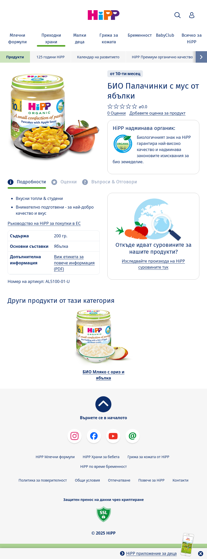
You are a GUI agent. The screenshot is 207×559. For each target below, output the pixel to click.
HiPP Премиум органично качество (162, 56)
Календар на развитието (98, 56)
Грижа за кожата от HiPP (148, 456)
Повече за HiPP (151, 480)
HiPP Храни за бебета (101, 456)
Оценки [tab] (68, 182)
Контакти (180, 480)
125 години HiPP (50, 56)
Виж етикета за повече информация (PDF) (74, 263)
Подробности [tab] (31, 182)
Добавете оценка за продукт (157, 113)
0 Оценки (116, 113)
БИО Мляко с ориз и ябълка (104, 375)
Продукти (15, 56)
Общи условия (87, 480)
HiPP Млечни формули (55, 456)
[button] (177, 15)
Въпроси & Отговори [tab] (113, 182)
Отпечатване (119, 480)
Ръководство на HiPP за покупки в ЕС (44, 223)
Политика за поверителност (43, 480)
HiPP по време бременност (103, 466)
